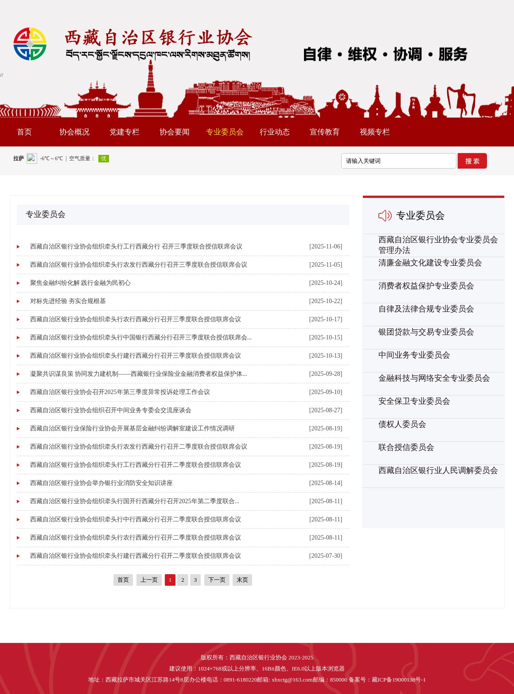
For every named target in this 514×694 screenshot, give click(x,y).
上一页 (149, 579)
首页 (24, 132)
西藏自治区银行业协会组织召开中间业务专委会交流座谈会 (110, 410)
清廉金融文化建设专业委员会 (430, 262)
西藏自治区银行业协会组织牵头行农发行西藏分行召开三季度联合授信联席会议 (138, 264)
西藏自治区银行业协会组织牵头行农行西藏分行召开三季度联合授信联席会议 (135, 319)
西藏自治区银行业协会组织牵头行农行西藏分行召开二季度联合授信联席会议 (135, 537)
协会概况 (74, 132)
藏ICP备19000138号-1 (399, 679)
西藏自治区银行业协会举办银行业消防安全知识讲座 (101, 483)
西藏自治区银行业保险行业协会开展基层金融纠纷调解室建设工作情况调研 (132, 428)
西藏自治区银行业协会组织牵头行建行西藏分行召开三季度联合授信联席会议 (135, 355)
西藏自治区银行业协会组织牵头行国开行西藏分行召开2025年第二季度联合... (135, 501)
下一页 (217, 579)
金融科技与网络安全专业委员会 (434, 378)
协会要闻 (175, 132)
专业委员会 (225, 132)
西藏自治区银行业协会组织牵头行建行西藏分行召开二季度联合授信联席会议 (135, 555)
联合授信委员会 (406, 447)
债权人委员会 (402, 424)
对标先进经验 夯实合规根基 (68, 301)
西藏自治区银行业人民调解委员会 (438, 470)
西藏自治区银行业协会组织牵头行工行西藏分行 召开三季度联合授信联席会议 (136, 246)
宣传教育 (325, 132)
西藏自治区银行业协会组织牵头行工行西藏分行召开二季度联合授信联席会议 (135, 464)
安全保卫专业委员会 (414, 401)
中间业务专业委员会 (414, 355)
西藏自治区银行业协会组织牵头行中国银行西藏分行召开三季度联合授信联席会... (141, 337)
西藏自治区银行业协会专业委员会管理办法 (438, 245)
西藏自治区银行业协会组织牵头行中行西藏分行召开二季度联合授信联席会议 (135, 519)
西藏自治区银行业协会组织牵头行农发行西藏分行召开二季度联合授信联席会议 (138, 446)
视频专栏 (375, 132)
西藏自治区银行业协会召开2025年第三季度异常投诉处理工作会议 (120, 392)
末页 (242, 579)
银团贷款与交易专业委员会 (426, 331)
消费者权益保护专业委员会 (426, 285)
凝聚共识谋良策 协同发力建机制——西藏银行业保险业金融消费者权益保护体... (138, 374)
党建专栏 (124, 132)
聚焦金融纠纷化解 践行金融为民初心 (80, 283)
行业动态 (275, 132)
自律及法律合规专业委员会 (426, 308)
